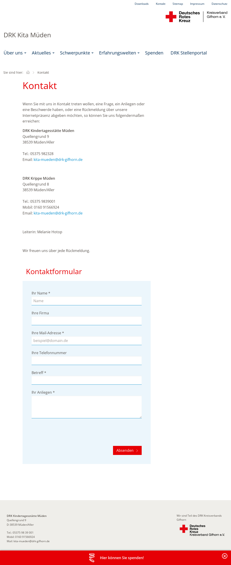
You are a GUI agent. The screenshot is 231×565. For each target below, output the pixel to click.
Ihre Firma (40, 313)
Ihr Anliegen (43, 392)
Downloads (142, 4)
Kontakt (160, 4)
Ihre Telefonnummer (49, 352)
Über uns (13, 53)
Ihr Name (41, 293)
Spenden (154, 53)
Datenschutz (219, 4)
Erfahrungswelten (117, 53)
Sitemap (178, 4)
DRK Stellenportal (189, 53)
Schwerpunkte (75, 53)
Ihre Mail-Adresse (48, 332)
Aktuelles (41, 53)
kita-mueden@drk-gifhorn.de (58, 159)
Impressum (197, 4)
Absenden (125, 450)
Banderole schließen (224, 558)
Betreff (39, 372)
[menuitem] (14, 53)
